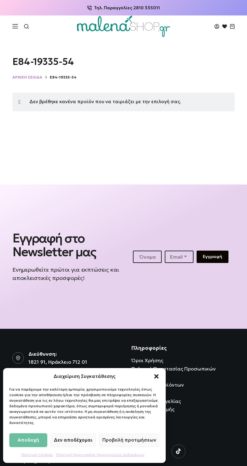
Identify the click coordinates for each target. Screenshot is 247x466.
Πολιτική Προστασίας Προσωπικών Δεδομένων (100, 454)
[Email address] (179, 257)
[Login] (217, 26)
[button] (156, 376)
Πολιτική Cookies (37, 454)
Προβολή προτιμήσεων (129, 440)
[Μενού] (15, 26)
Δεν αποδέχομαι (73, 440)
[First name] (147, 257)
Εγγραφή (212, 256)
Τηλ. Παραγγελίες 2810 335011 (123, 8)
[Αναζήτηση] (26, 26)
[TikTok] (178, 451)
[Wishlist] (224, 26)
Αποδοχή (28, 440)
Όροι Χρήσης (147, 360)
